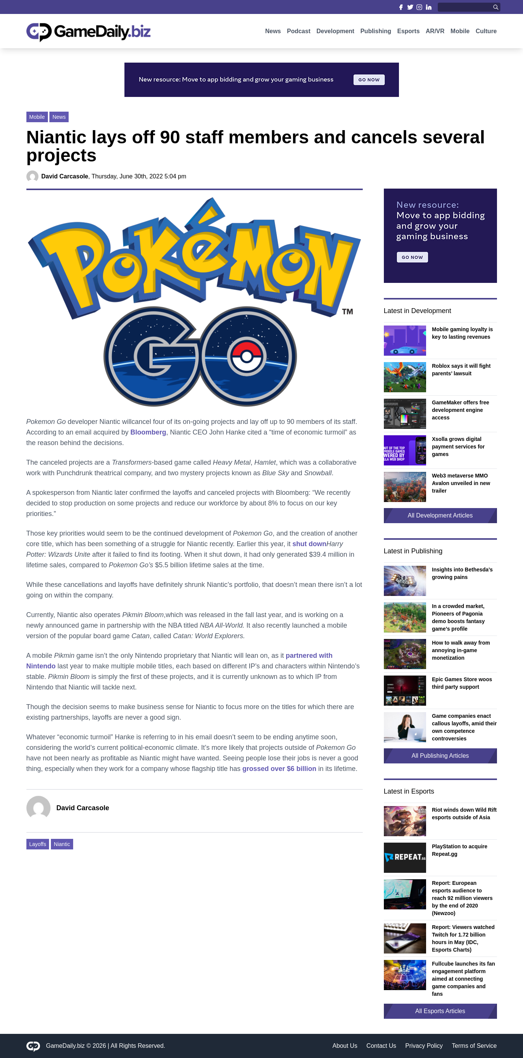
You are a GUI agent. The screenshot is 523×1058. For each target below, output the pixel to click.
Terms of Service (474, 1046)
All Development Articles (440, 515)
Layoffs (37, 844)
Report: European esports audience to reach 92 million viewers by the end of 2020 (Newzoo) (462, 898)
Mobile (460, 33)
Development (335, 33)
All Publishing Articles (440, 755)
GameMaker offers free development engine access (460, 410)
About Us (345, 1046)
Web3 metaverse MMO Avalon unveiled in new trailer (461, 483)
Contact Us (381, 1046)
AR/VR (435, 33)
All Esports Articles (440, 1011)
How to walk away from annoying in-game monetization (461, 650)
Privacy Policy (424, 1046)
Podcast (298, 33)
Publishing (375, 33)
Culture (486, 33)
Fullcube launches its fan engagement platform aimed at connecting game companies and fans (463, 979)
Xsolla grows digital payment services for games (458, 446)
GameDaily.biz (65, 1046)
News (273, 33)
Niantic (62, 844)
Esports (408, 33)
